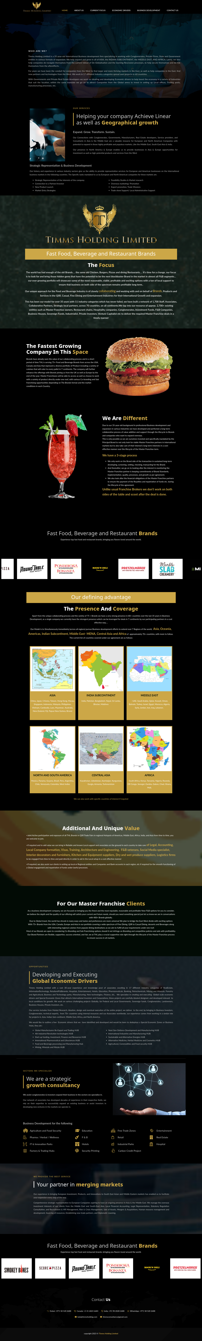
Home (65, 10)
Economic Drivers (121, 10)
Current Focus (97, 10)
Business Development (148, 10)
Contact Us (172, 10)
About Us (79, 10)
